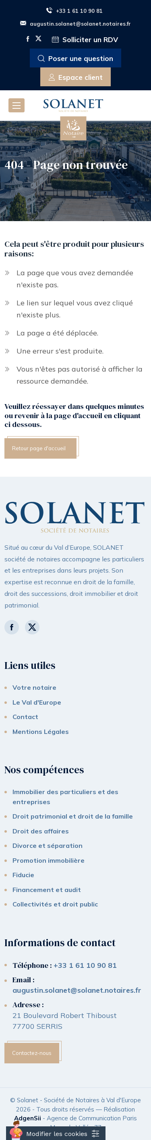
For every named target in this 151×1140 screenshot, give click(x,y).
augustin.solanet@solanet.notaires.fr (75, 23)
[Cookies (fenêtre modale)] (55, 1133)
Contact (25, 717)
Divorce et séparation (47, 845)
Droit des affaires (40, 831)
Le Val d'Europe (36, 702)
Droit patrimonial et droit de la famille (72, 816)
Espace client (75, 77)
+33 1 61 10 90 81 (74, 11)
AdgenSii (27, 1118)
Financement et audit (46, 890)
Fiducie (23, 875)
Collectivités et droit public (55, 904)
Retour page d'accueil (39, 448)
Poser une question (75, 58)
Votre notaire (34, 687)
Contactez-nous (32, 1053)
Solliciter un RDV (85, 40)
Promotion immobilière (48, 860)
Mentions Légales (40, 731)
